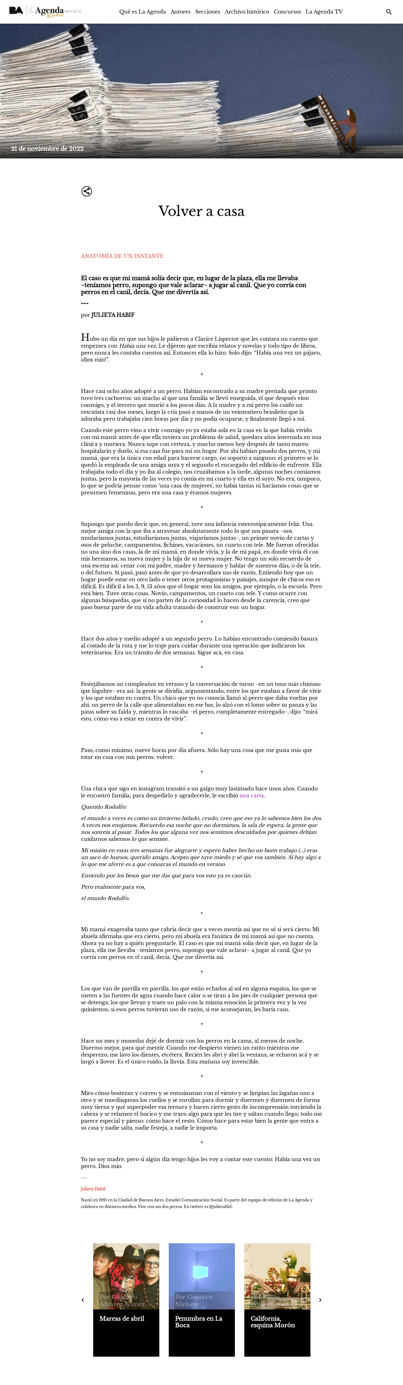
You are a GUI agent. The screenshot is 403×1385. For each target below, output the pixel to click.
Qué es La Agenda (142, 12)
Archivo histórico (247, 12)
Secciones (207, 12)
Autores (180, 12)
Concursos (287, 12)
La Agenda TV (324, 12)
